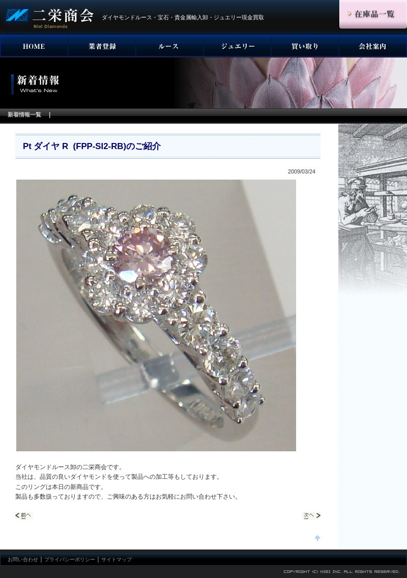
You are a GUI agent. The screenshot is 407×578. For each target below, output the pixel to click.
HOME (34, 46)
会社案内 (372, 46)
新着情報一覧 (24, 114)
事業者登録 (102, 46)
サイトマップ (116, 559)
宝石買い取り (305, 46)
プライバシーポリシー (69, 559)
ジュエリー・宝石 (237, 46)
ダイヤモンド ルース (170, 46)
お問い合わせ (23, 559)
